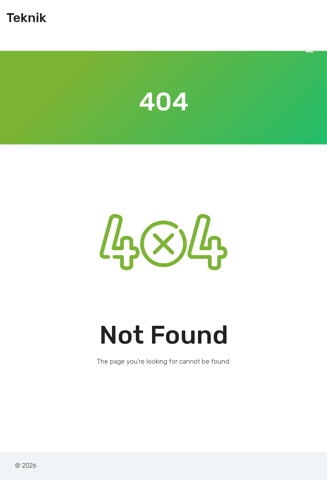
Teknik (26, 17)
